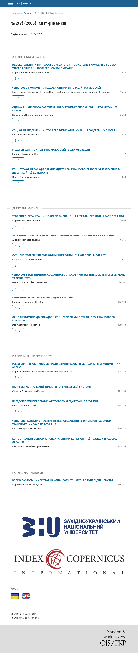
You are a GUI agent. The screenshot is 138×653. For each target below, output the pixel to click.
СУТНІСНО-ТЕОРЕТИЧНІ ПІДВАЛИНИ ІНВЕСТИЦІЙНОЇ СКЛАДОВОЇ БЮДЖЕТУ (59, 255)
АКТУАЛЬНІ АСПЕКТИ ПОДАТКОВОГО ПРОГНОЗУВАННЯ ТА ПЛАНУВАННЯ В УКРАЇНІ (63, 235)
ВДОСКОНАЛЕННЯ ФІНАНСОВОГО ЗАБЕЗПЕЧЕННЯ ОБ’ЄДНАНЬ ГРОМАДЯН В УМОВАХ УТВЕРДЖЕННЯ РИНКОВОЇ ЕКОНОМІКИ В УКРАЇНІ (64, 66)
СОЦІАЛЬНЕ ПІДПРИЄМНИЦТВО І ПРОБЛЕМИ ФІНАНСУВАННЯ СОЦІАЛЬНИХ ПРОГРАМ (65, 130)
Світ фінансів (23, 3)
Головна (15, 12)
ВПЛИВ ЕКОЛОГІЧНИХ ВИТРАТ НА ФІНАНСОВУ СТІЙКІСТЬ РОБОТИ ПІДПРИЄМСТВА (62, 480)
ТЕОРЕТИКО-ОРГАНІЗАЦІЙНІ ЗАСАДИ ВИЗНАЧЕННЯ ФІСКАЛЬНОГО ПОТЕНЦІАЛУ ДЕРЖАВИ (68, 216)
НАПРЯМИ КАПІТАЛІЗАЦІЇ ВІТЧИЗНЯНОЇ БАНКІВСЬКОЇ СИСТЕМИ (51, 386)
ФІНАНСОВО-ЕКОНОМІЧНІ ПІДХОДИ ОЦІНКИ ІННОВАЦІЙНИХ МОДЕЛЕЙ (56, 87)
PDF (19, 78)
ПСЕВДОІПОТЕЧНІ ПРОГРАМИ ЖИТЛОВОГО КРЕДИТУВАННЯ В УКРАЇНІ (55, 401)
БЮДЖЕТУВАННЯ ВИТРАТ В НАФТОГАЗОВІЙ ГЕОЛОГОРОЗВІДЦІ (51, 149)
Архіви (27, 12)
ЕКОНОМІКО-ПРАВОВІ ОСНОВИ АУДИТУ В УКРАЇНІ (43, 297)
